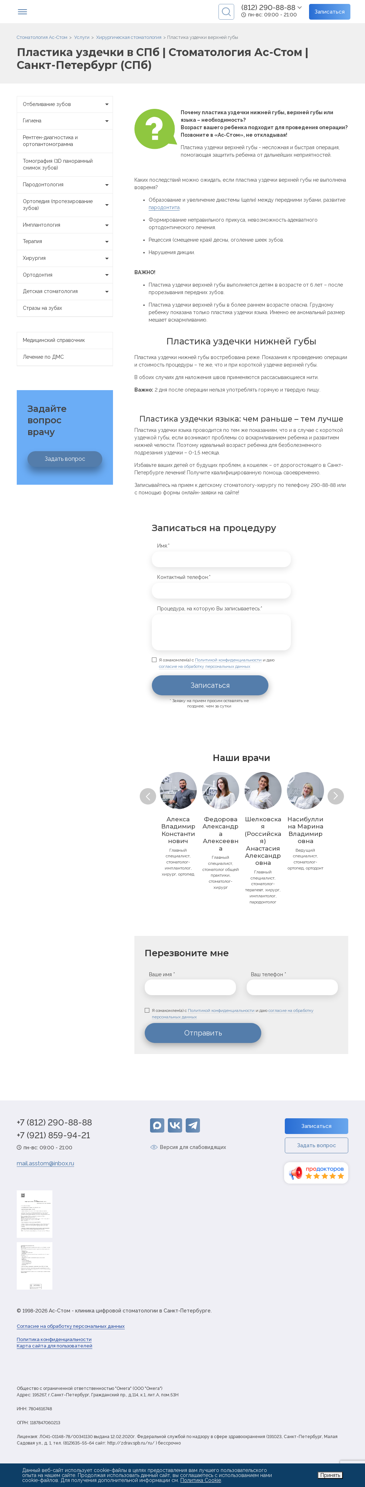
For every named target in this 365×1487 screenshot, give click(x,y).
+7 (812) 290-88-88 (54, 1122)
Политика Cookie (200, 1480)
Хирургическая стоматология (128, 37)
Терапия (68, 241)
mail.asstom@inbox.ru (45, 1163)
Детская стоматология (68, 291)
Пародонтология (68, 185)
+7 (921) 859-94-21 (53, 1135)
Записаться (329, 12)
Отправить (203, 1033)
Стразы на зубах (42, 308)
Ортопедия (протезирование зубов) (68, 205)
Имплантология (68, 225)
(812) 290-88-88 (268, 7)
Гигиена (68, 121)
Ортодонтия (68, 275)
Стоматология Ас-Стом (42, 37)
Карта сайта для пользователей (54, 1346)
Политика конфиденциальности (54, 1339)
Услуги (81, 37)
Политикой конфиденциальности (228, 659)
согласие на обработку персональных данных (204, 666)
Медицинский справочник (54, 340)
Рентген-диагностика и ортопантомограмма (50, 141)
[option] (178, 824)
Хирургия (68, 258)
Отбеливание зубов (68, 104)
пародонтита (164, 207)
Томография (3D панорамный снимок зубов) (58, 164)
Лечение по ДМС (43, 357)
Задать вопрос (65, 458)
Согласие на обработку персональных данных (71, 1326)
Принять (330, 1475)
